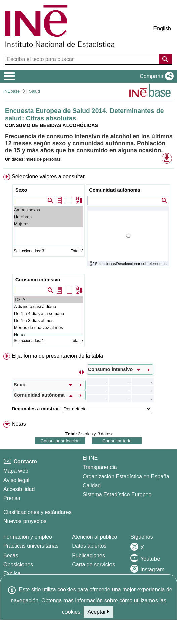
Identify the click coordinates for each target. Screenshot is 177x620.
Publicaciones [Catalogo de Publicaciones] (88, 555)
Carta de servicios (93, 564)
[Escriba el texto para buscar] (82, 59)
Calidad (92, 485)
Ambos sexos (48, 209)
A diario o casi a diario (48, 306)
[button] (155, 76)
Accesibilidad (19, 489)
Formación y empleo (27, 537)
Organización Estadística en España (126, 476)
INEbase (11, 91)
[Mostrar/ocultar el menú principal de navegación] (9, 76)
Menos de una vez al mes (48, 327)
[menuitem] (88, 261)
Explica (12, 573)
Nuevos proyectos (24, 521)
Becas (10, 555)
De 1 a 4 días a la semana (48, 313)
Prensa (11, 498)
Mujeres (48, 223)
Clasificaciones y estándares (37, 512)
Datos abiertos (89, 546)
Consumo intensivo (37, 279)
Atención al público (94, 537)
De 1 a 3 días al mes (48, 320)
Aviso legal (16, 480)
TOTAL (48, 299)
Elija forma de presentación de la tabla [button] (57, 356)
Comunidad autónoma (114, 190)
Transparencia (100, 467)
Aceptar (98, 612)
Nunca (48, 334)
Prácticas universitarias (31, 546)
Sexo (21, 190)
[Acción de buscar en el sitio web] (165, 59)
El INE (90, 458)
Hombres (48, 216)
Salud (34, 91)
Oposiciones (18, 564)
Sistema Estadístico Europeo (117, 494)
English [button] (162, 28)
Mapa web (15, 471)
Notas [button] (19, 424)
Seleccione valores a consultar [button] (48, 176)
